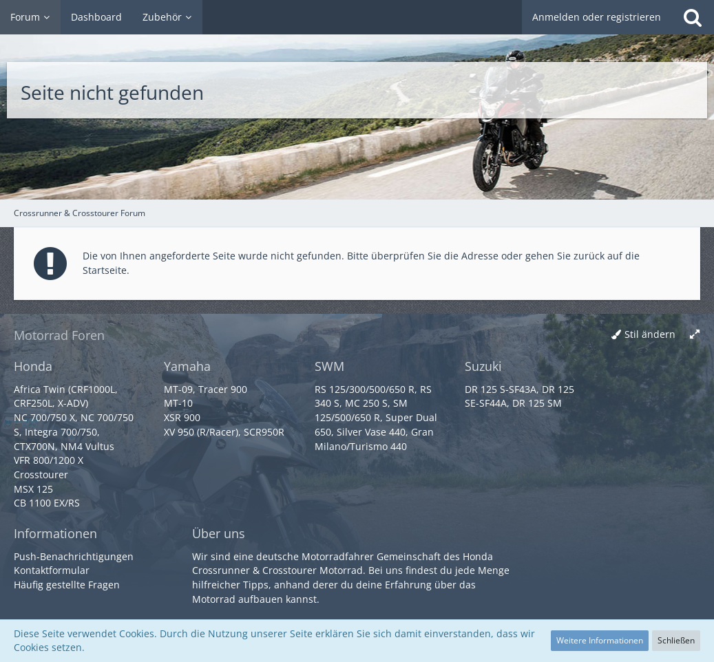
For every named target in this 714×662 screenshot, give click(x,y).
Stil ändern (649, 334)
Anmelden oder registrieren (596, 16)
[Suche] (692, 17)
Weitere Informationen (599, 640)
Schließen (676, 640)
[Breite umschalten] (694, 335)
